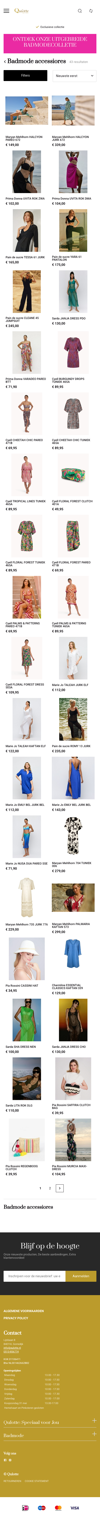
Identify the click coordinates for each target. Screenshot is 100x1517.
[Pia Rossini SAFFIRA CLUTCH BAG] (73, 1086)
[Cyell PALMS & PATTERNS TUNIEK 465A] (73, 604)
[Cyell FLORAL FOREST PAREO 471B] (73, 543)
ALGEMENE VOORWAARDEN (24, 1311)
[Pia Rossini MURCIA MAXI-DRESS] (73, 1147)
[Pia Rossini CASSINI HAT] (27, 966)
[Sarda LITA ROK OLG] (27, 1086)
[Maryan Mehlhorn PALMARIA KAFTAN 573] (73, 905)
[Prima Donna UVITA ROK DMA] (73, 178)
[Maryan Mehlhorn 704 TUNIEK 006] (73, 844)
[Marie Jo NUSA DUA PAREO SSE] (27, 844)
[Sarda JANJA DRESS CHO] (73, 1026)
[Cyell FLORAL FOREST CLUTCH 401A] (73, 482)
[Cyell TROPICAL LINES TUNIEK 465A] (27, 482)
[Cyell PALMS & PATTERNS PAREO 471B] (27, 604)
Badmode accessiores (35, 62)
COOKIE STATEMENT (37, 1481)
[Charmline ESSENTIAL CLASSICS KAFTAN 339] (73, 966)
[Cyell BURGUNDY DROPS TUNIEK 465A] (73, 360)
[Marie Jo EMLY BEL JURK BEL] (27, 784)
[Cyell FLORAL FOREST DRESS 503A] (27, 665)
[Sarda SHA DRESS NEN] (27, 1026)
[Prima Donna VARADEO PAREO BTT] (27, 360)
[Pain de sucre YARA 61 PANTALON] (73, 238)
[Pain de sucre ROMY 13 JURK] (73, 725)
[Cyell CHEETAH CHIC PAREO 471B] (27, 421)
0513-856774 (11, 1351)
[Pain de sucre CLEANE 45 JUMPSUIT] (27, 299)
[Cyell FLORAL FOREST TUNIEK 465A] (27, 543)
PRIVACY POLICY (16, 1318)
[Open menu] (6, 11)
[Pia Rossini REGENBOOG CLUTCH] (27, 1147)
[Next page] (60, 1188)
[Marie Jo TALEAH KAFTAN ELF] (27, 725)
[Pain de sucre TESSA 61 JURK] (27, 238)
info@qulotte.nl (12, 1347)
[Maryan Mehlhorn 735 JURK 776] (27, 905)
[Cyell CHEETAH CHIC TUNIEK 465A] (73, 421)
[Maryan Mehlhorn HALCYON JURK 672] (73, 118)
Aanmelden (81, 1276)
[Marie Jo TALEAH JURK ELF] (73, 665)
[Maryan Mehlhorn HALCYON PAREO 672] (27, 118)
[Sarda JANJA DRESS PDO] (73, 299)
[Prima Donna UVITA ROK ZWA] (27, 178)
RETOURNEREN (12, 1481)
